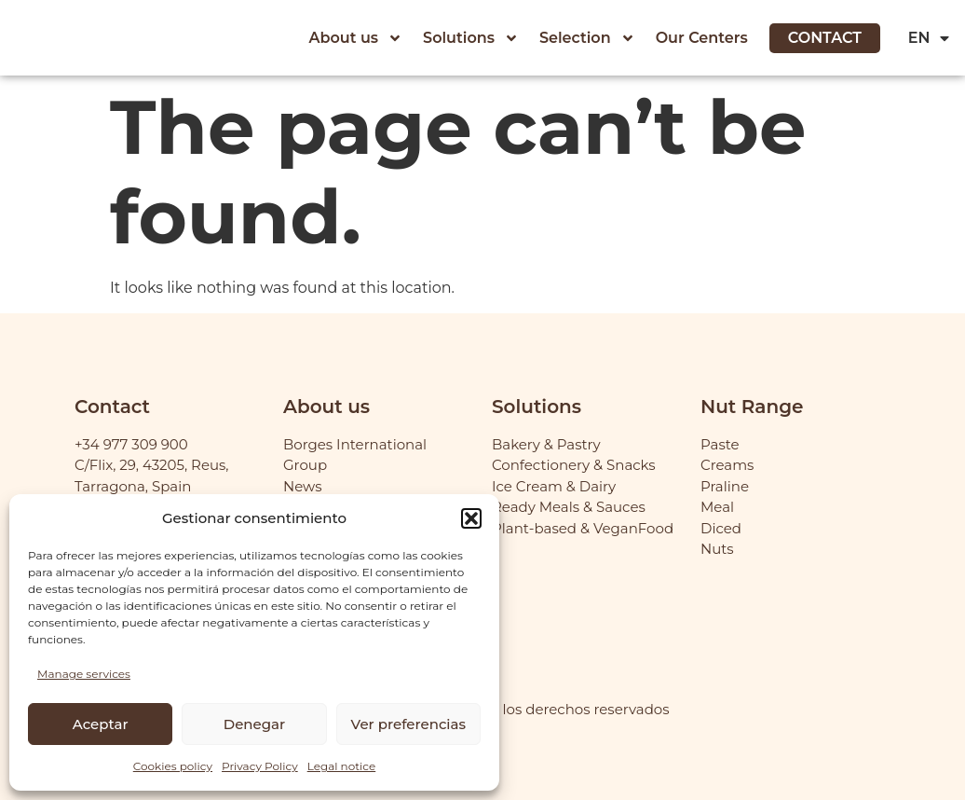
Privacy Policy (260, 766)
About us (356, 38)
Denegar (254, 724)
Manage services (83, 674)
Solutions (471, 38)
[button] (471, 518)
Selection (587, 38)
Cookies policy (172, 766)
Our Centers (702, 38)
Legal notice (341, 766)
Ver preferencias (408, 724)
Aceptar (101, 724)
